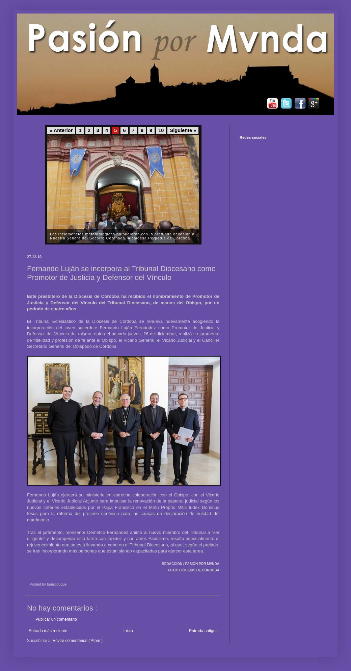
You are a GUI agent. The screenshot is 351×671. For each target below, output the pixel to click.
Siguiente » (183, 130)
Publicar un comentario (56, 619)
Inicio (128, 630)
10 (161, 130)
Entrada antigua (203, 630)
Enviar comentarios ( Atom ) (78, 640)
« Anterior (61, 130)
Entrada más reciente (48, 630)
